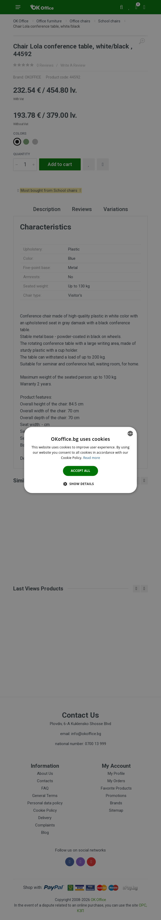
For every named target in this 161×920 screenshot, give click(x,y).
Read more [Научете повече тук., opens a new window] (91, 458)
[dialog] (80, 460)
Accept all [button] (80, 470)
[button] (80, 484)
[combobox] (130, 433)
